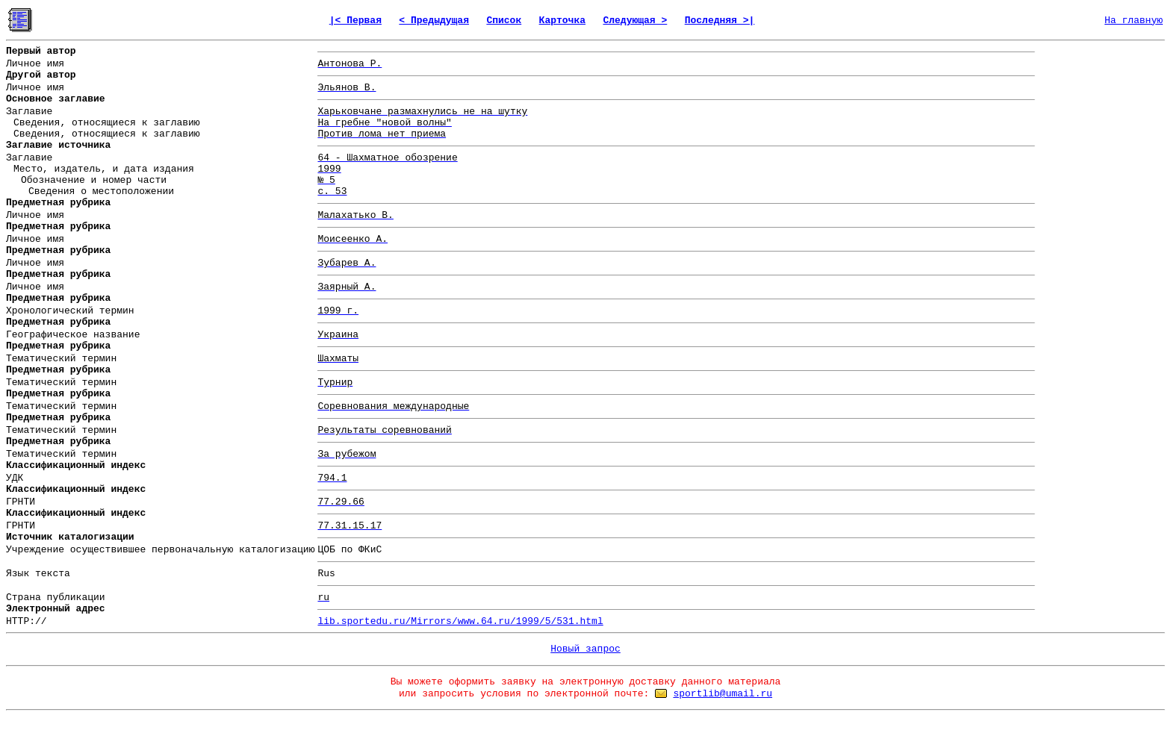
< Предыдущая (434, 20)
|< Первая (355, 20)
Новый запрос (585, 649)
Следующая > (635, 20)
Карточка (562, 20)
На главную (1134, 20)
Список (503, 20)
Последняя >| (720, 20)
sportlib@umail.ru (722, 693)
